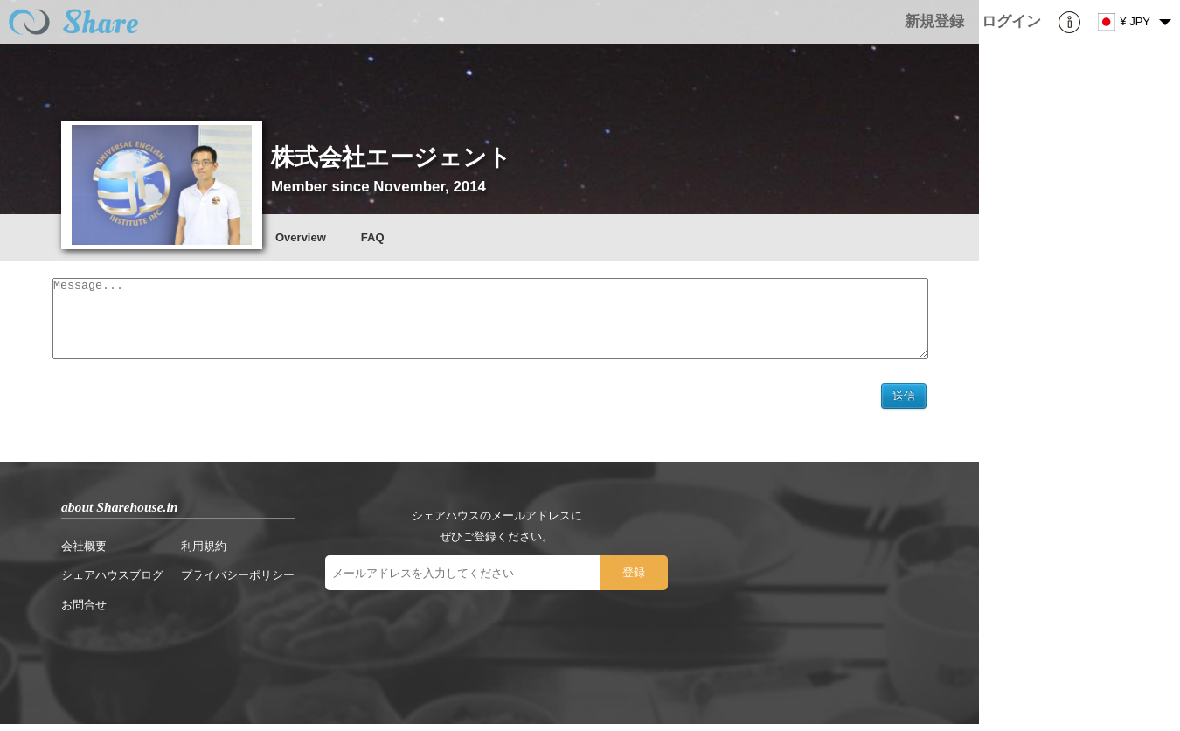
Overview (300, 237)
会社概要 (84, 553)
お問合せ (84, 611)
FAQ (373, 237)
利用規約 (203, 553)
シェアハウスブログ (112, 581)
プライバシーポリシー (238, 581)
